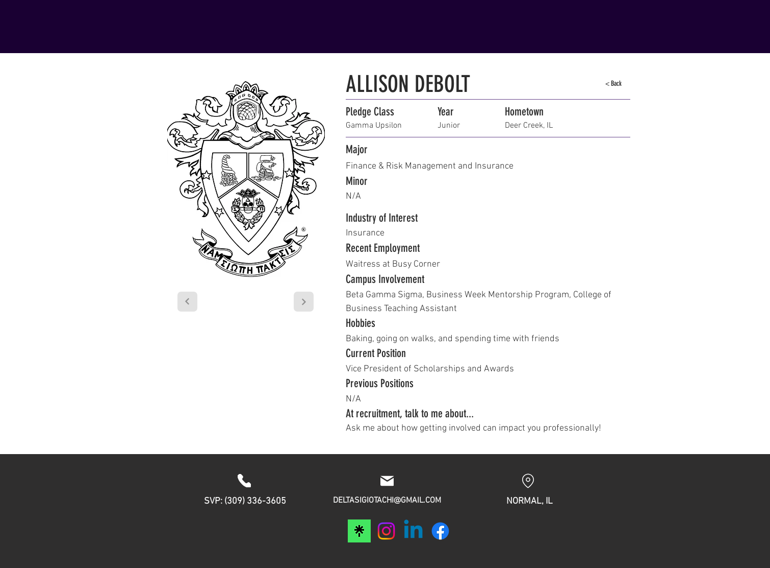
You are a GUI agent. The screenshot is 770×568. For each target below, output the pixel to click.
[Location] (528, 480)
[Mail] (387, 480)
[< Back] (613, 84)
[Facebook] (440, 530)
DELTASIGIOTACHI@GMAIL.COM (387, 500)
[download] (359, 530)
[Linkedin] (413, 530)
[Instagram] (386, 530)
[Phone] (244, 480)
